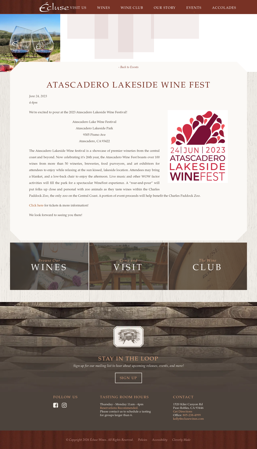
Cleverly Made (182, 440)
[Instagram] (64, 405)
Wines (103, 7)
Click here (36, 205)
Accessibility (160, 440)
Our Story (165, 7)
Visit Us (76, 7)
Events (195, 7)
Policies (143, 440)
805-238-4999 (192, 415)
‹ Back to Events (128, 67)
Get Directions (182, 411)
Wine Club (132, 7)
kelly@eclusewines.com (188, 418)
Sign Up (128, 378)
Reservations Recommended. (119, 408)
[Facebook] (55, 405)
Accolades (226, 7)
